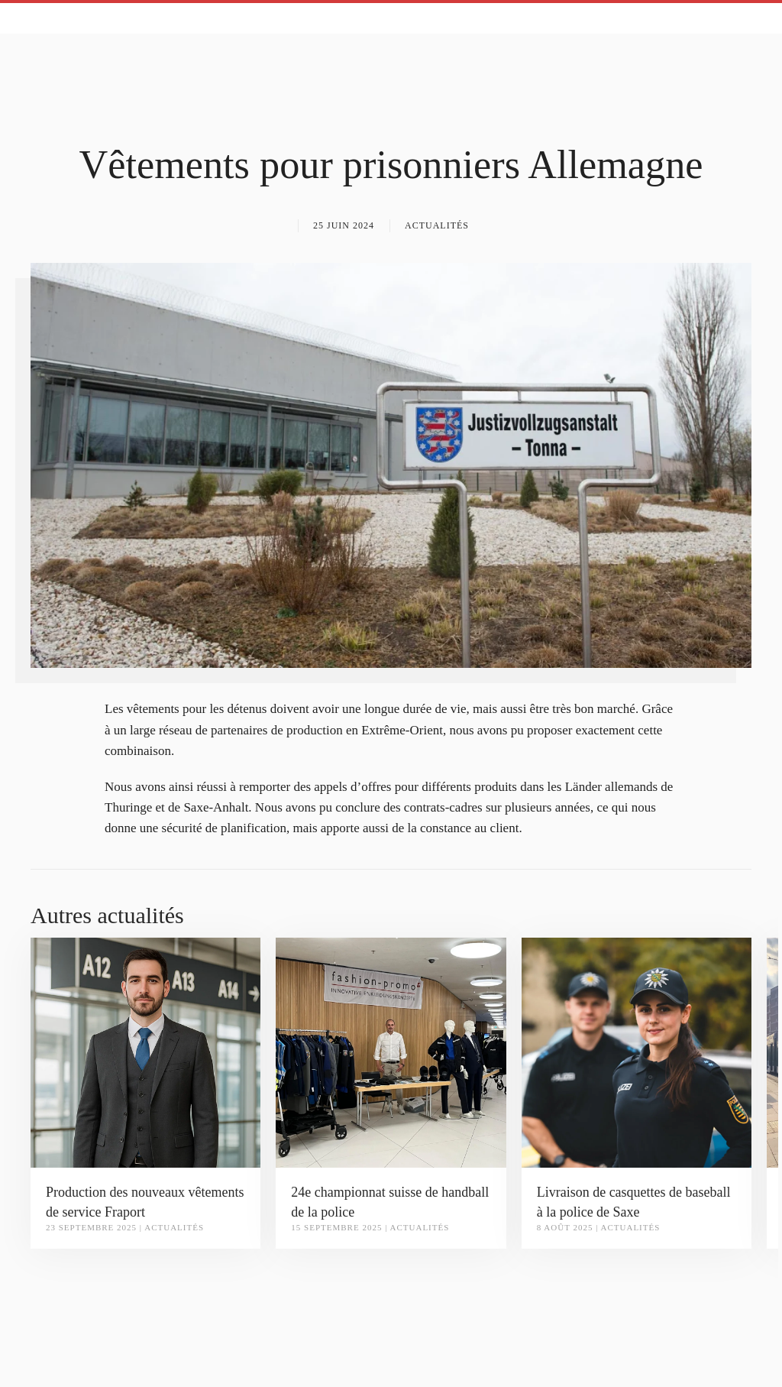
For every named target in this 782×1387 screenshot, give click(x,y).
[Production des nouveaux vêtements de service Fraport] (145, 1052)
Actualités (437, 225)
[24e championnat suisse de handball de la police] (391, 1052)
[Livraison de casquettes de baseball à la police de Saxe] (636, 1052)
